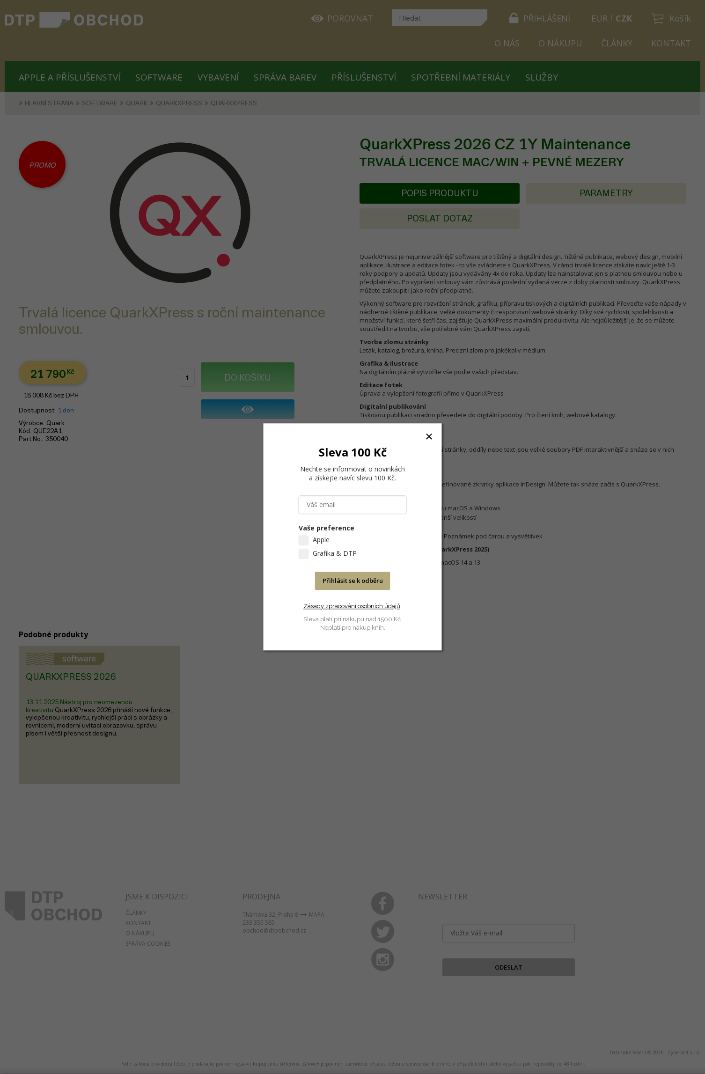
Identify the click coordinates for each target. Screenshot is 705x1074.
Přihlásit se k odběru (353, 581)
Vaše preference (326, 528)
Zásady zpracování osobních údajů (351, 606)
